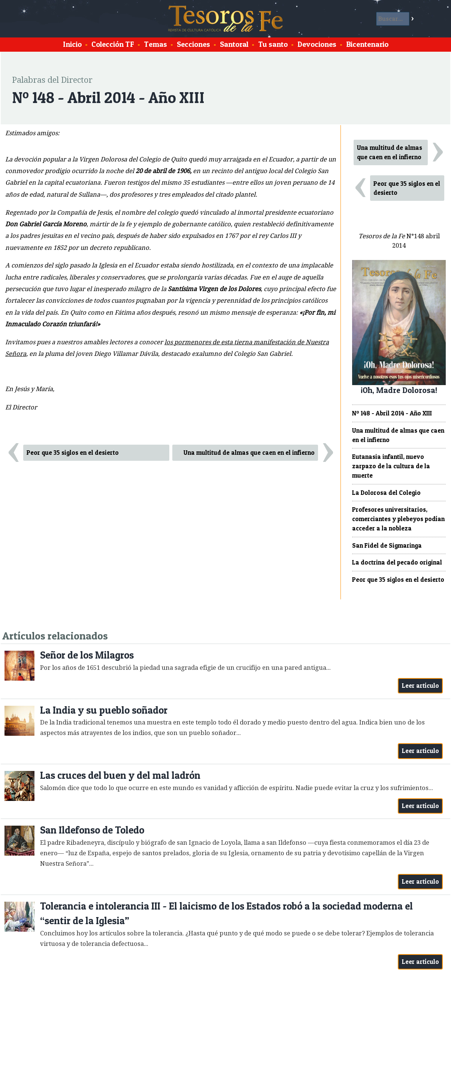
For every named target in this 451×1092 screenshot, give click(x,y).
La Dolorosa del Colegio (386, 492)
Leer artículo (420, 685)
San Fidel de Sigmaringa (387, 545)
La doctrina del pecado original (397, 562)
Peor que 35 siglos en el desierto (73, 452)
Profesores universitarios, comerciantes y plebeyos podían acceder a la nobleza (398, 519)
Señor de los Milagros (87, 655)
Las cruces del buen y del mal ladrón (120, 775)
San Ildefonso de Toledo (92, 830)
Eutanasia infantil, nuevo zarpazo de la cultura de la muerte (391, 466)
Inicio (72, 44)
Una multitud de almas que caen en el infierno (249, 452)
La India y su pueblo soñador (103, 710)
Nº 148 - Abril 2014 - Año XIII (392, 413)
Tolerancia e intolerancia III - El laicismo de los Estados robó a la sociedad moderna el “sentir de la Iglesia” (226, 913)
